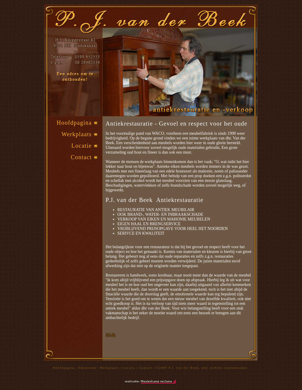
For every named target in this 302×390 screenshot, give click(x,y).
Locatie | (130, 367)
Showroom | (89, 367)
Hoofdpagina (77, 122)
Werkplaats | (111, 367)
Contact (84, 157)
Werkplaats (79, 134)
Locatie (84, 145)
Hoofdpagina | (65, 367)
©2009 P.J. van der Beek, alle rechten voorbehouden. (202, 367)
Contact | (147, 367)
